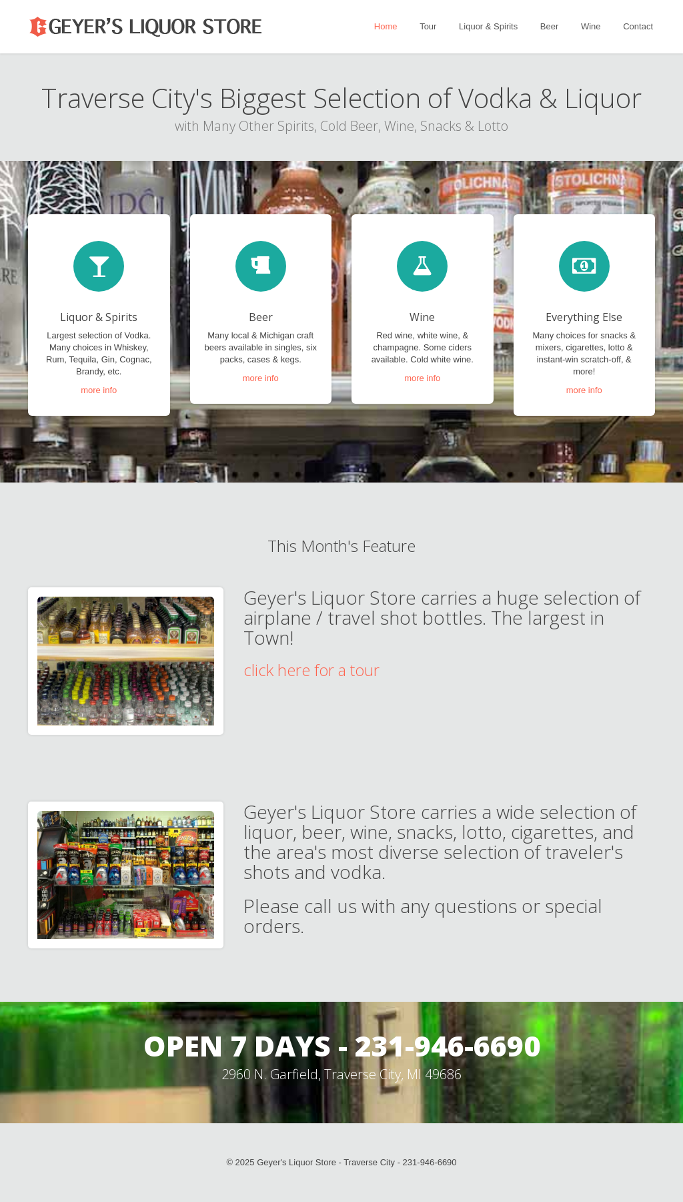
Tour (428, 26)
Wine (591, 26)
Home (386, 26)
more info (99, 390)
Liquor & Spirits (488, 26)
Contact (638, 26)
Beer (549, 26)
